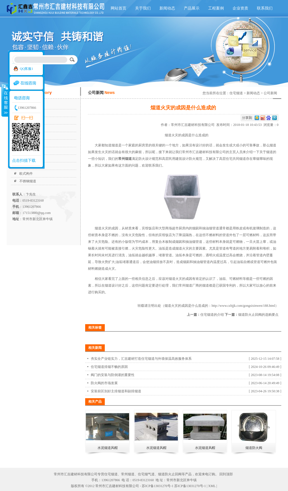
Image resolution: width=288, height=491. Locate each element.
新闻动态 (167, 8)
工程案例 (216, 8)
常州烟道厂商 (189, 285)
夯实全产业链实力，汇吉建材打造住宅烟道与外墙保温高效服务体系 (141, 359)
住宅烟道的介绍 (212, 315)
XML (211, 486)
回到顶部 (226, 474)
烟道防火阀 (253, 448)
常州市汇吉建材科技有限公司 (193, 125)
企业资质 (240, 8)
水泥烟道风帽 (107, 448)
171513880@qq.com (36, 213)
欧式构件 (26, 174)
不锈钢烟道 (27, 181)
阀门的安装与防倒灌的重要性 (112, 375)
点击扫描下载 (24, 160)
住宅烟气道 (146, 474)
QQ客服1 (26, 69)
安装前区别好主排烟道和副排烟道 (116, 391)
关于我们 (143, 8)
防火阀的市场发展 (104, 383)
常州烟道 (127, 474)
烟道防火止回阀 (170, 474)
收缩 (5, 100)
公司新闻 (270, 93)
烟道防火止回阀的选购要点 (258, 315)
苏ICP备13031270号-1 (190, 486)
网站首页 (118, 8)
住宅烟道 (236, 93)
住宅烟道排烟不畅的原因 (109, 367)
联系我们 (265, 8)
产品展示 (191, 8)
